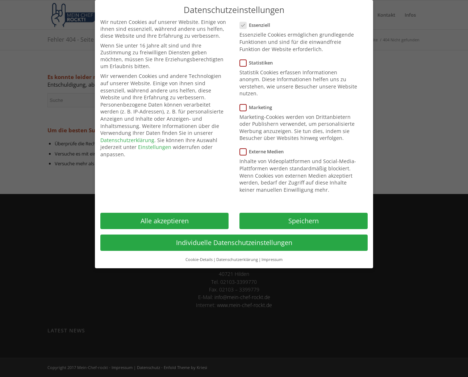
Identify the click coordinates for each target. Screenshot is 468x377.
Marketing (258, 107)
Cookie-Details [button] (199, 259)
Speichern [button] (303, 220)
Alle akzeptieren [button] (165, 220)
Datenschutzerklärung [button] (237, 259)
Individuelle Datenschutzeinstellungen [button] (234, 242)
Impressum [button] (272, 259)
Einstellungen (154, 147)
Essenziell (257, 25)
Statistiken (259, 62)
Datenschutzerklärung (127, 140)
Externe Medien (264, 151)
